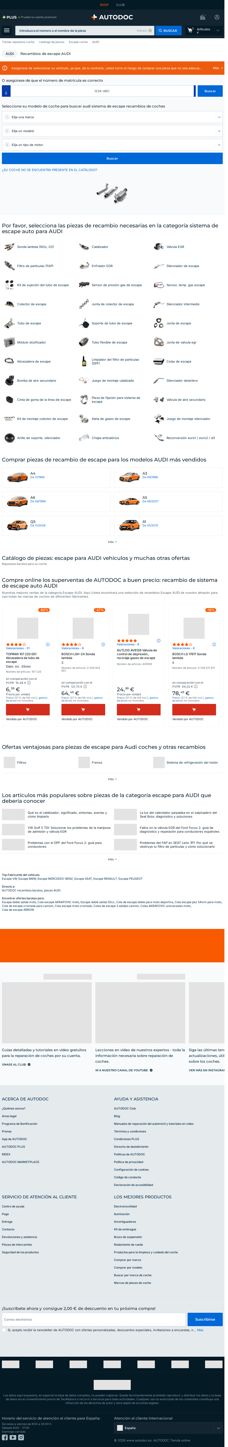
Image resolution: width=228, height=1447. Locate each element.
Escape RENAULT (105, 878)
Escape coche (78, 42)
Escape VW (9, 878)
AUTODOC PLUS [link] (13, 1146)
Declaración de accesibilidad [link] (133, 1185)
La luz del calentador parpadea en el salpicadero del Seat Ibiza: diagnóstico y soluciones (178, 814)
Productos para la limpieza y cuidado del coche (146, 1252)
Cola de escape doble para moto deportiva (144, 902)
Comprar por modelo (128, 1267)
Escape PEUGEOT (131, 878)
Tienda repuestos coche (18, 42)
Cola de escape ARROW (18, 909)
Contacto (8, 1229)
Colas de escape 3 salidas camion (116, 906)
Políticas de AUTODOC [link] (129, 1154)
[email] (94, 1319)
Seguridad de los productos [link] (20, 1252)
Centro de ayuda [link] (13, 1206)
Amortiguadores (125, 1221)
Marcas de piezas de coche (132, 1283)
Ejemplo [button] (142, 30)
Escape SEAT (83, 878)
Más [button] (200, 1330)
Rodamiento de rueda (128, 1244)
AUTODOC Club (125, 1108)
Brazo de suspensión (128, 1237)
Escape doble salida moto (19, 902)
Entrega (7, 1221)
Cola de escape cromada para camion (27, 906)
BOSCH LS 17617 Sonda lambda (194, 658)
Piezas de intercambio (17, 1244)
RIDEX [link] (6, 1154)
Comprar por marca (127, 1260)
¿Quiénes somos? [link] (13, 1108)
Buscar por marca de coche (133, 1275)
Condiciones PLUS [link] (126, 1139)
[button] (204, 17)
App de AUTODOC (14, 1139)
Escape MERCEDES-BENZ (55, 878)
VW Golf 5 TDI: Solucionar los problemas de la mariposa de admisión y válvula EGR (69, 829)
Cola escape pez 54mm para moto (198, 902)
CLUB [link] (120, 5)
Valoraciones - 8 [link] (72, 648)
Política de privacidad (128, 1162)
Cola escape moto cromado (73, 906)
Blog (117, 1116)
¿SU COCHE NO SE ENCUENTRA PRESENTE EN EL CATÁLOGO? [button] (49, 170)
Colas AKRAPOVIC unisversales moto (165, 906)
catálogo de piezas (51, 42)
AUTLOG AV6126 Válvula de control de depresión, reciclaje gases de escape (137, 654)
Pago (5, 1214)
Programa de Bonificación (19, 1123)
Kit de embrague (125, 1229)
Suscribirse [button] (205, 1319)
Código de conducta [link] (127, 1177)
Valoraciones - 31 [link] (18, 648)
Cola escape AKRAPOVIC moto (58, 902)
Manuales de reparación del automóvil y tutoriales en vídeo (154, 1123)
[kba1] (102, 91)
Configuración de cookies (131, 1169)
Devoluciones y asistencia (19, 1237)
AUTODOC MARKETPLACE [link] (20, 1162)
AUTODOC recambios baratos (22, 890)
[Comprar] (28, 709)
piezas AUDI (52, 890)
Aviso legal (9, 1116)
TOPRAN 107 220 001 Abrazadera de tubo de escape (28, 660)
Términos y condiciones (130, 1131)
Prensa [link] (6, 1131)
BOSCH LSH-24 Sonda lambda (83, 658)
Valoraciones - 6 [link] (128, 644)
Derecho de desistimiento (131, 1146)
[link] (29, 17)
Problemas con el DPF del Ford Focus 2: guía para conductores (65, 844)
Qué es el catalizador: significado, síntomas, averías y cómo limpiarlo (67, 814)
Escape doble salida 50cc (98, 902)
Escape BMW (27, 878)
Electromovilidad (125, 1206)
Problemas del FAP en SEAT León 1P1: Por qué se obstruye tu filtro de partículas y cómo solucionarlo (177, 844)
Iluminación (122, 1214)
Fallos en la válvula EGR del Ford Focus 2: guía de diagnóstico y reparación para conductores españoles (179, 829)
